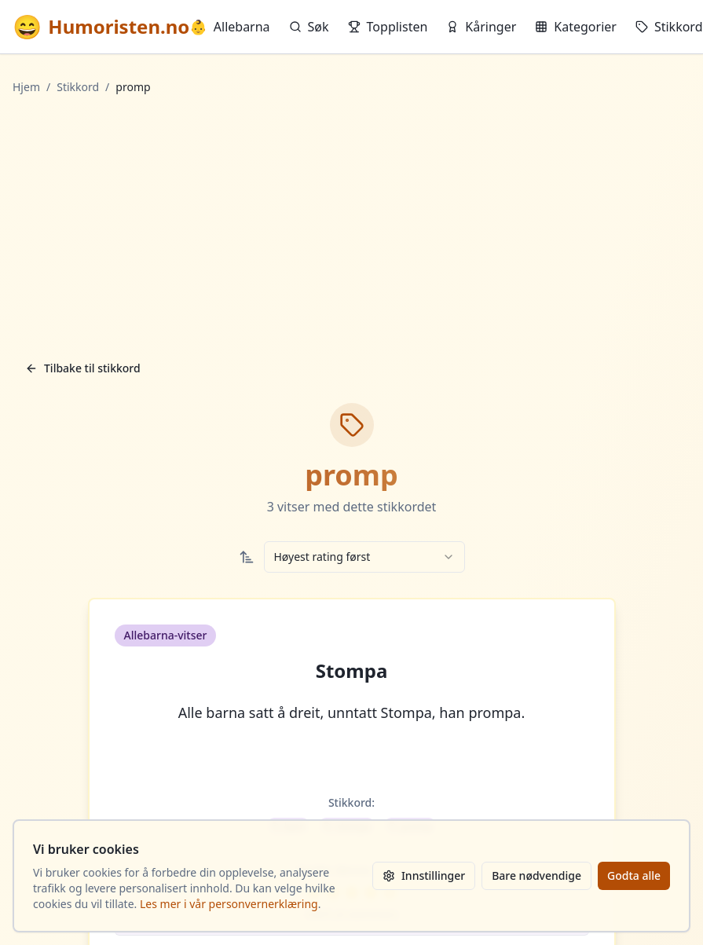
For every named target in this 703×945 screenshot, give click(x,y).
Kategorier (576, 26)
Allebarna (229, 27)
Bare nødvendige (536, 875)
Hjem (26, 86)
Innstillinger (424, 875)
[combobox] (364, 557)
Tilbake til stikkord (83, 368)
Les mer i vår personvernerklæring (229, 903)
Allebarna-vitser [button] (165, 635)
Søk (309, 26)
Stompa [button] (352, 671)
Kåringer (481, 26)
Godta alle (634, 875)
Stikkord (669, 26)
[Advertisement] (352, 224)
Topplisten (388, 26)
